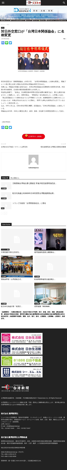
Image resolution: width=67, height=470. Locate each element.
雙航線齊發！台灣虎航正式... (11, 279)
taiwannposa (33, 168)
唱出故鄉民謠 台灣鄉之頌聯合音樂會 (53, 147)
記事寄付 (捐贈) (33, 136)
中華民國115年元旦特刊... (10, 252)
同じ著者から (15, 178)
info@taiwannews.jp (13, 426)
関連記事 (5, 178)
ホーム (3, 24)
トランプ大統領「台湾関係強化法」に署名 (29, 203)
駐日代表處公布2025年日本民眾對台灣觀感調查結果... (33, 193)
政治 (8, 24)
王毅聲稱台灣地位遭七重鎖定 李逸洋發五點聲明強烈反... (34, 183)
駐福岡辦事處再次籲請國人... (44, 279)
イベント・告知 (5, 249)
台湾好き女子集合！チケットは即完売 (14, 147)
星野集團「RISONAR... (42, 306)
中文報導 (4, 188)
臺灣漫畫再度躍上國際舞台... (44, 252)
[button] (64, 3)
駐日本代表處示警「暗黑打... (11, 306)
